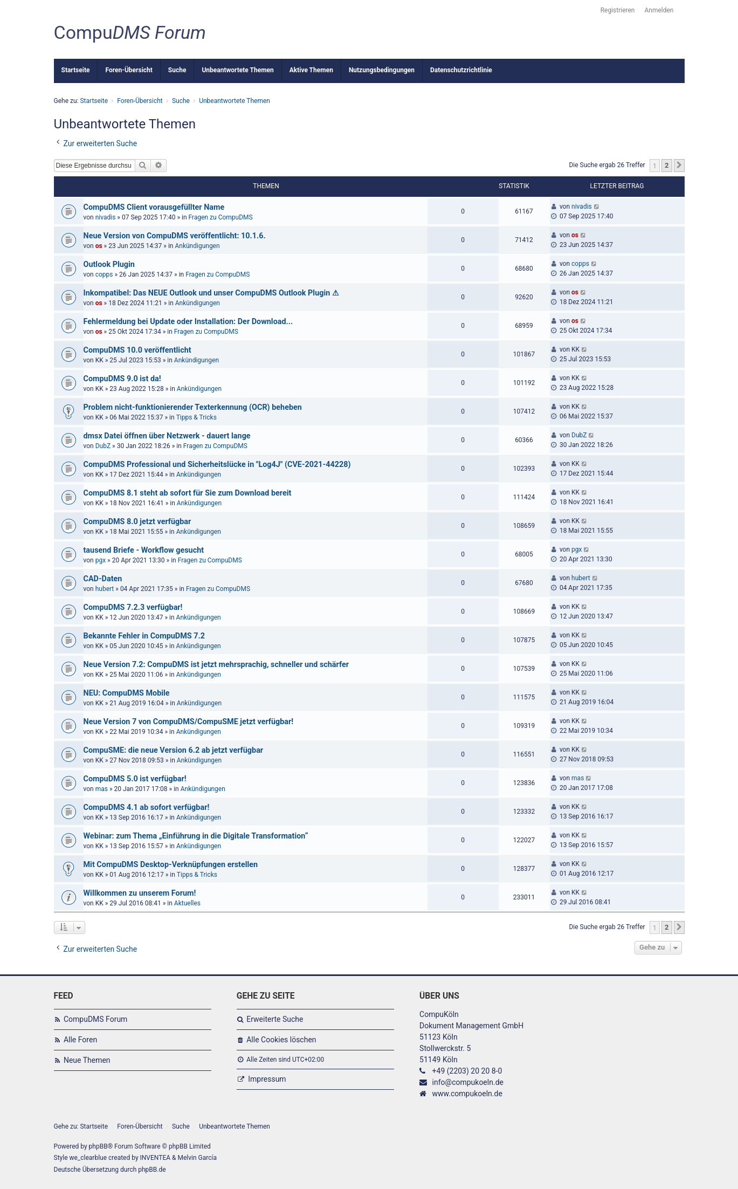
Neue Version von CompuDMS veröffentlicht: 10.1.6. (175, 235)
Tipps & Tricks (196, 417)
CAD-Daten (103, 578)
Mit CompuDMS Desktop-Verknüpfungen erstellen (171, 864)
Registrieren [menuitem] (618, 10)
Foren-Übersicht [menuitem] (128, 70)
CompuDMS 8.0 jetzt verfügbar (137, 521)
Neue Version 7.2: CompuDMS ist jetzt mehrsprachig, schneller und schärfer (216, 664)
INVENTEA (155, 1157)
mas (101, 789)
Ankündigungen (197, 246)
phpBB (98, 1146)
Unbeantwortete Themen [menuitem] (237, 70)
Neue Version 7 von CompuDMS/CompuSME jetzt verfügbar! (189, 721)
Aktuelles (187, 903)
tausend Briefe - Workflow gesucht (144, 550)
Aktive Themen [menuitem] (311, 70)
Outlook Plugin (109, 264)
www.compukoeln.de (467, 1093)
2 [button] (666, 165)
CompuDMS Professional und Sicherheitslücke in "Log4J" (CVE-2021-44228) (217, 464)
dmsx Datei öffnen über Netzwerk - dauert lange (167, 436)
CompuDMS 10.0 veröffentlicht (137, 350)
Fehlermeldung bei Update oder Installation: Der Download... (188, 321)
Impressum (267, 1079)
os (98, 246)
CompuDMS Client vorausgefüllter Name (154, 207)
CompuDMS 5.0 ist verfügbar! (135, 778)
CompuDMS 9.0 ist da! (122, 378)
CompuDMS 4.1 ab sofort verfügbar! (147, 807)
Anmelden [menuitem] (658, 10)
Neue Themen (87, 1060)
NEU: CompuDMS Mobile (127, 693)
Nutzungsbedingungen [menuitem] (382, 70)
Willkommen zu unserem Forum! (140, 893)
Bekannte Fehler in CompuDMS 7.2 (144, 636)
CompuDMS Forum (95, 1019)
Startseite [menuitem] (75, 70)
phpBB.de (151, 1169)
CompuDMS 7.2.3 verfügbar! (133, 607)
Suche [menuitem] (177, 70)
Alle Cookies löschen (281, 1039)
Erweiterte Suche (274, 1019)
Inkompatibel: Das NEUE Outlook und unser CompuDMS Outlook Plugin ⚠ (211, 293)
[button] (679, 165)
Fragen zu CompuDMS (221, 217)
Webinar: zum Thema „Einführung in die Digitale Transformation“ (196, 836)
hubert (104, 589)
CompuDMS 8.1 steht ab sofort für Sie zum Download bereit (188, 493)
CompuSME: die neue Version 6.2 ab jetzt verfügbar (174, 750)
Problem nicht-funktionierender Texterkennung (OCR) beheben (193, 407)
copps (104, 274)
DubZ (103, 446)
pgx (100, 560)
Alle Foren (80, 1039)
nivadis (105, 217)
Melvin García (197, 1157)
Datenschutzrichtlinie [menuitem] (461, 70)
